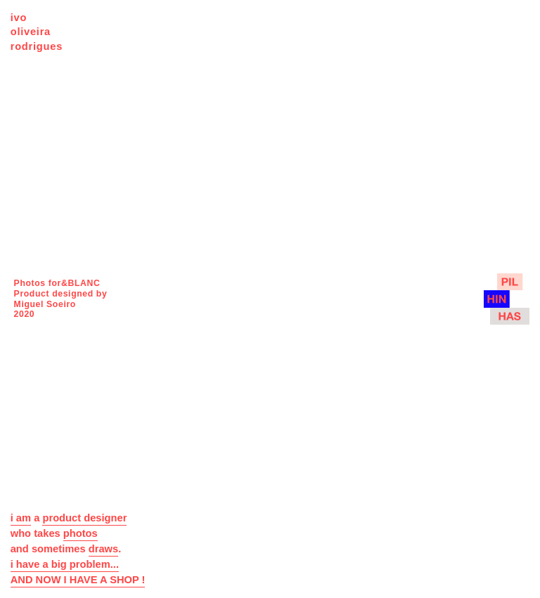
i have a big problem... (65, 564)
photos (80, 533)
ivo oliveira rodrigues (37, 32)
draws (103, 548)
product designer (84, 518)
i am (21, 518)
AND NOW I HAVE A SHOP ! (78, 579)
